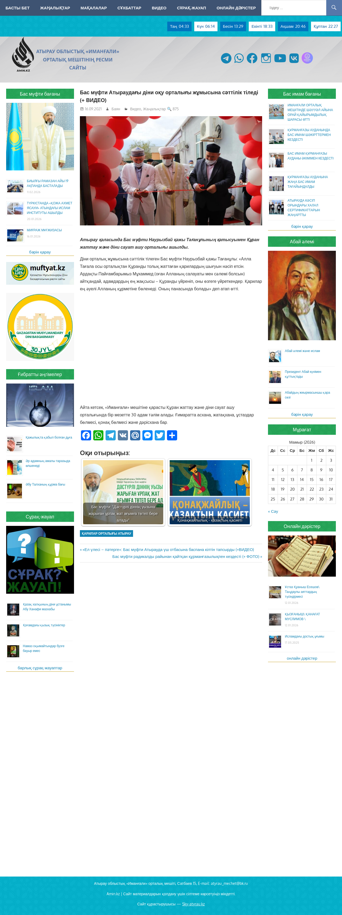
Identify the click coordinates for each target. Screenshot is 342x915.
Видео (159, 7)
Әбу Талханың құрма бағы (45, 484)
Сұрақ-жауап (191, 7)
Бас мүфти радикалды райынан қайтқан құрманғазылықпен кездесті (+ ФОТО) (185, 556)
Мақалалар (94, 7)
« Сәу (273, 511)
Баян (116, 109)
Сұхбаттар (129, 7)
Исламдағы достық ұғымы (304, 636)
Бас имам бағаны (302, 94)
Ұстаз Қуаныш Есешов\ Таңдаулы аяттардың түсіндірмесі (302, 592)
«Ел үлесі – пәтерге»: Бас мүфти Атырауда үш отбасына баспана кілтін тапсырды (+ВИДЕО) (168, 549)
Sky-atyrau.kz (193, 904)
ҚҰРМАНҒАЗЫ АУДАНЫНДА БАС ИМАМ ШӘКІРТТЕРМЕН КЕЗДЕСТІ (309, 135)
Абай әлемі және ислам (302, 351)
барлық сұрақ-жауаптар (40, 667)
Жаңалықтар (55, 7)
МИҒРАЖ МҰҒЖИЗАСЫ (44, 230)
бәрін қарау (40, 252)
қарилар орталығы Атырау (106, 533)
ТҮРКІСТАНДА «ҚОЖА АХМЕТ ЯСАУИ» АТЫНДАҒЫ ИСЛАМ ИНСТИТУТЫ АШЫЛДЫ (49, 208)
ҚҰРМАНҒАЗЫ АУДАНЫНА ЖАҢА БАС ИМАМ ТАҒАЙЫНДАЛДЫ (307, 182)
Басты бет (18, 7)
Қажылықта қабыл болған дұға (49, 437)
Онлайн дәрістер (236, 7)
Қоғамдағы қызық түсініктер (44, 625)
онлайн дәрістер (302, 658)
